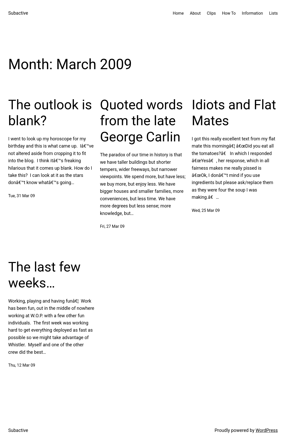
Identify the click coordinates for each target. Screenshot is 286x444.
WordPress (267, 430)
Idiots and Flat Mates (234, 113)
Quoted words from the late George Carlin (141, 121)
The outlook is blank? (50, 113)
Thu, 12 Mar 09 (21, 365)
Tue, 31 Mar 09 (21, 195)
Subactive (18, 13)
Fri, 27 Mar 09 (112, 226)
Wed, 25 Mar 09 (206, 210)
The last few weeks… (44, 275)
